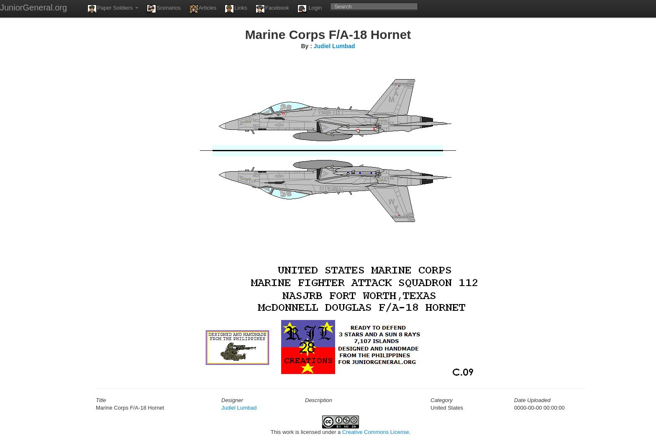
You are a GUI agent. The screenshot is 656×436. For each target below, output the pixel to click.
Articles (203, 9)
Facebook (272, 9)
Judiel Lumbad (334, 46)
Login (309, 9)
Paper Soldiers (112, 9)
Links (236, 9)
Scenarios (164, 9)
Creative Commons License (375, 432)
